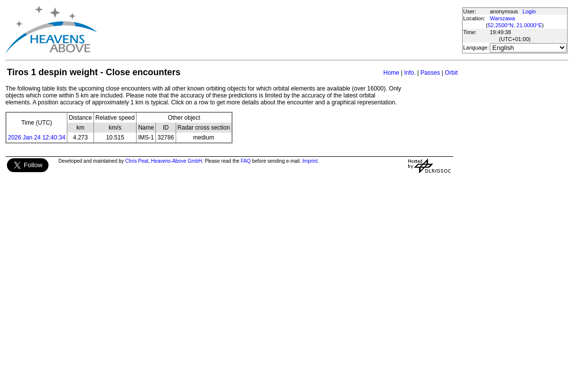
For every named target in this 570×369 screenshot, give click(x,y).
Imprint (310, 161)
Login (529, 11)
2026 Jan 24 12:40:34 (36, 137)
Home (391, 72)
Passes (430, 72)
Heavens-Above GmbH (176, 161)
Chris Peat (136, 161)
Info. (410, 72)
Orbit (451, 72)
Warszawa (502, 18)
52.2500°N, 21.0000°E (515, 25)
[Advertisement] (279, 29)
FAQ (246, 161)
